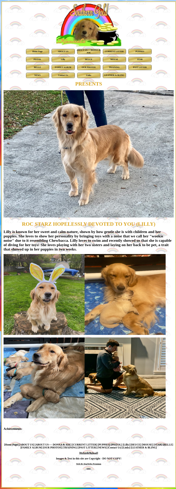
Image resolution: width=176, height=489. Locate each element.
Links (126, 447)
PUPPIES (104, 444)
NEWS (102, 447)
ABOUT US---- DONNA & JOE (53, 444)
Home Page (11, 444)
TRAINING (70, 447)
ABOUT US (26, 444)
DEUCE (135, 444)
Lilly (126, 444)
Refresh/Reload (88, 453)
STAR (157, 444)
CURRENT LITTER (84, 444)
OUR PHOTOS (52, 447)
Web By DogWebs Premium (88, 464)
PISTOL (116, 444)
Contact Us (114, 447)
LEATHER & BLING (144, 447)
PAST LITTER (87, 447)
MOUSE (147, 444)
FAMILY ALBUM (31, 447)
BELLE (168, 444)
